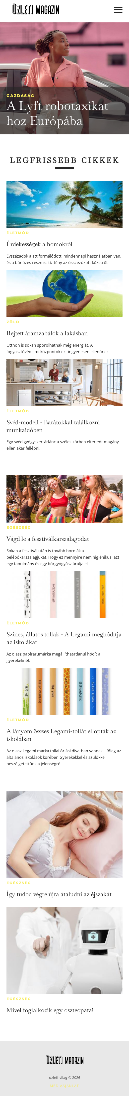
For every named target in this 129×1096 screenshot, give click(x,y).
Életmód (17, 233)
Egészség (18, 527)
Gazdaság (20, 95)
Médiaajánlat (64, 1085)
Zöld (12, 322)
